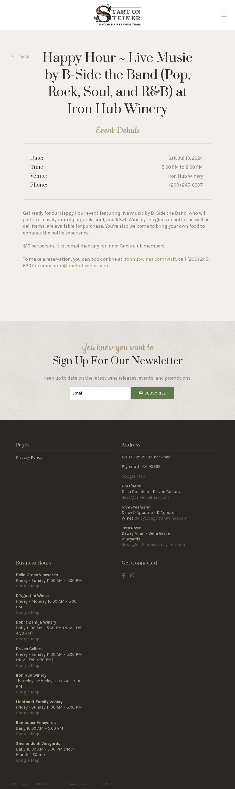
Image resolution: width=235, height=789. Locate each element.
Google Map (133, 475)
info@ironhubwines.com (81, 266)
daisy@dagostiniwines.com (161, 517)
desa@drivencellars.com (145, 496)
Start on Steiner (117, 15)
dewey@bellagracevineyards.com (153, 544)
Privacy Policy (29, 456)
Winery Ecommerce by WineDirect (95, 783)
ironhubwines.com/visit (150, 259)
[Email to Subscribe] (100, 392)
